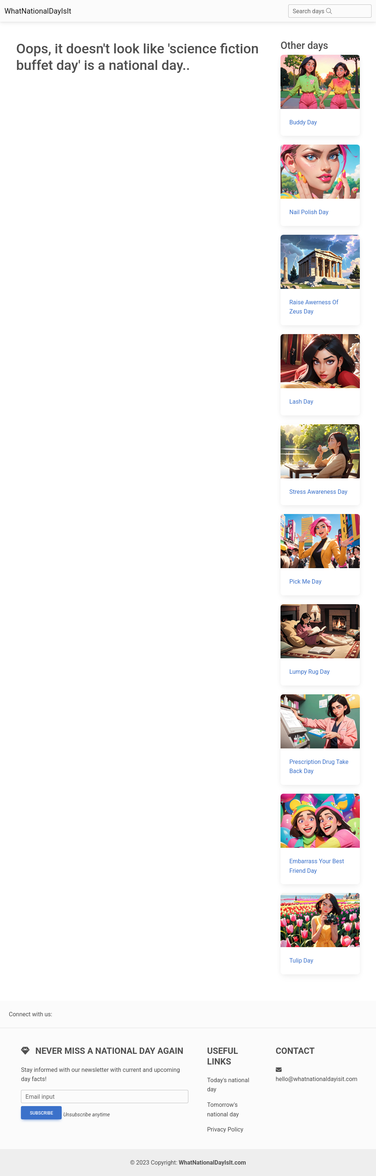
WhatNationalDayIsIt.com (212, 1162)
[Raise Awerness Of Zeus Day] (320, 280)
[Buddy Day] (320, 95)
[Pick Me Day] (320, 554)
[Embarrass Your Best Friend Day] (320, 839)
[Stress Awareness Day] (320, 465)
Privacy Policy (225, 1129)
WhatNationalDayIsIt (37, 11)
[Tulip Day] (320, 933)
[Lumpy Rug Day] (320, 645)
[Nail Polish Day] (320, 185)
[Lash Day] (320, 374)
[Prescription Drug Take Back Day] (320, 739)
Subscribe (41, 1113)
